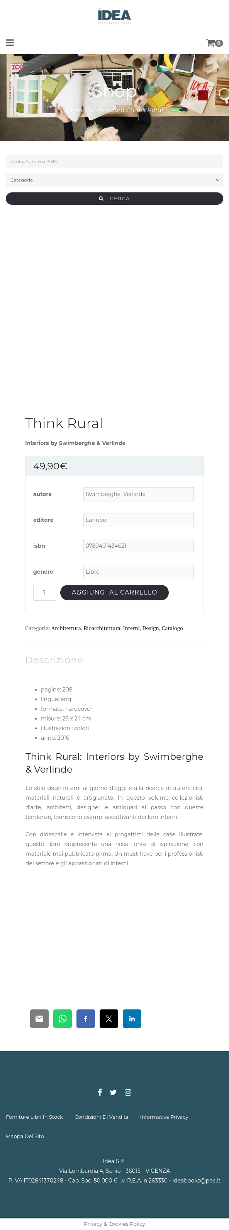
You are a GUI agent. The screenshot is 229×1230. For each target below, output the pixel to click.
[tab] (54, 660)
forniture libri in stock (34, 1117)
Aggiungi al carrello (114, 592)
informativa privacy (164, 1117)
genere (43, 571)
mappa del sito (25, 1136)
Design (150, 628)
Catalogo (172, 628)
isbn (39, 545)
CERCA (114, 198)
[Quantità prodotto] (44, 593)
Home (75, 110)
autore (42, 494)
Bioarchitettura (102, 628)
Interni (131, 628)
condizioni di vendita (102, 1117)
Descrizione (54, 660)
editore (43, 519)
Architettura (106, 110)
